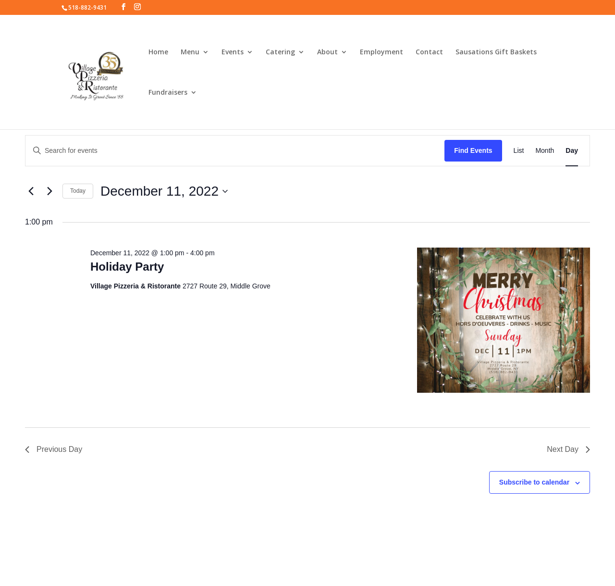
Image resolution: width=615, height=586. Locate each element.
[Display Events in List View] (519, 151)
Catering (280, 52)
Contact (429, 52)
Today (78, 190)
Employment (381, 52)
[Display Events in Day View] (572, 151)
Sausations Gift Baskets (496, 52)
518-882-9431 (87, 7)
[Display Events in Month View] (544, 151)
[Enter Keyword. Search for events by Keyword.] (234, 151)
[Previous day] (31, 191)
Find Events (473, 150)
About (327, 52)
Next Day (568, 449)
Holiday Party (127, 266)
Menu (190, 52)
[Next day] (49, 191)
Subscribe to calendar (534, 482)
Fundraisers (167, 93)
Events (232, 52)
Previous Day (53, 449)
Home (158, 52)
